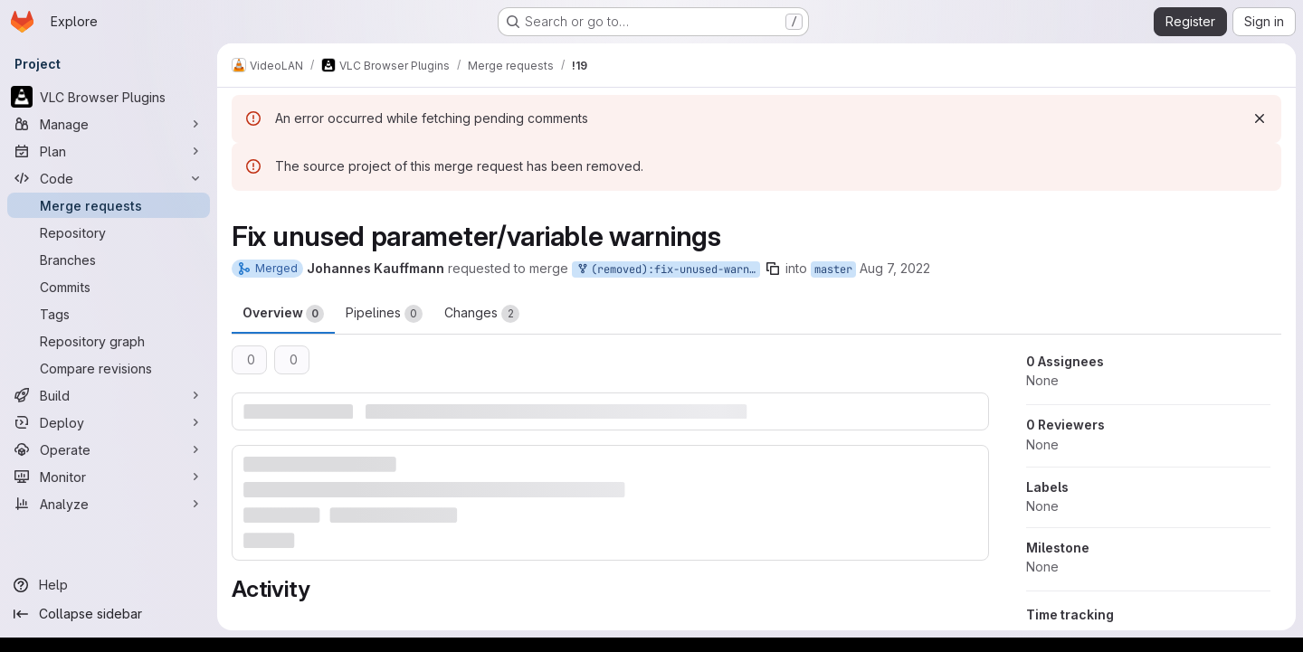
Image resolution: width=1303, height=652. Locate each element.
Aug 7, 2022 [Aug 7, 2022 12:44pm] (895, 268)
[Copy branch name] (773, 268)
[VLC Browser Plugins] (108, 96)
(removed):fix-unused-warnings (667, 270)
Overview (283, 314)
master (833, 269)
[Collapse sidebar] (108, 614)
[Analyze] (108, 503)
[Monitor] (108, 476)
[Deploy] (108, 422)
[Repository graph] (108, 341)
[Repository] (108, 232)
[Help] (108, 585)
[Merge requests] (108, 205)
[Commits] (108, 286)
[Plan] (108, 151)
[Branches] (108, 259)
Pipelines (384, 314)
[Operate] (108, 449)
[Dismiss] (1259, 118)
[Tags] (108, 313)
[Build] (108, 395)
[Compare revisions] (108, 368)
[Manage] (108, 124)
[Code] (108, 178)
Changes (481, 314)
